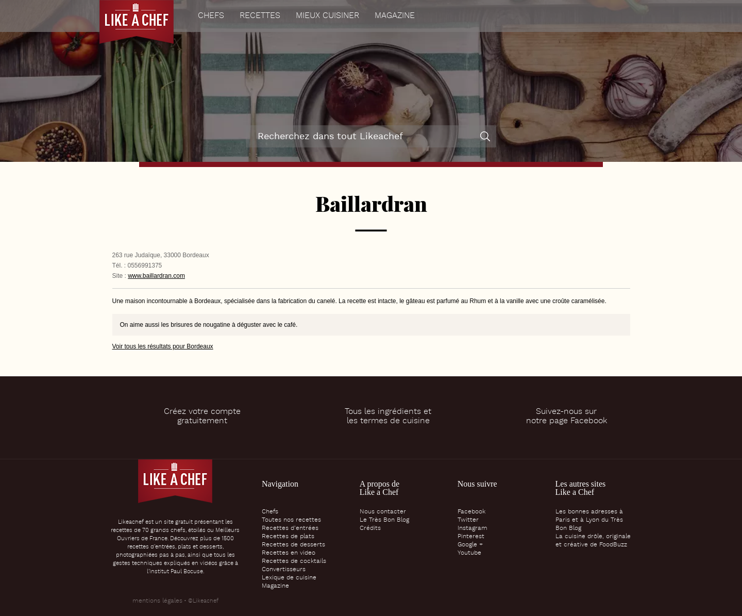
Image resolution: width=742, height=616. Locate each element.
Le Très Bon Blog (384, 520)
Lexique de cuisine (289, 578)
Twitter (468, 520)
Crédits (370, 528)
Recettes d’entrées (290, 528)
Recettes (260, 16)
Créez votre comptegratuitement (202, 416)
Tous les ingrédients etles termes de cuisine (388, 416)
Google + (470, 545)
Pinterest (471, 536)
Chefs (211, 16)
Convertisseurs (284, 569)
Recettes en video (288, 553)
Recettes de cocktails (294, 561)
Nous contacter (383, 512)
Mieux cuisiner (327, 16)
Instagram (472, 528)
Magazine (395, 16)
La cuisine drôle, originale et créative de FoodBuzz (593, 540)
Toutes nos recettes (291, 520)
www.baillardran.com (156, 275)
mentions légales (157, 601)
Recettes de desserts (293, 545)
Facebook (471, 512)
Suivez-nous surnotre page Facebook (566, 416)
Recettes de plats (288, 536)
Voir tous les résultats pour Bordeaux (162, 346)
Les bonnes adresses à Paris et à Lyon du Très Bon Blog (589, 520)
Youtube (469, 553)
